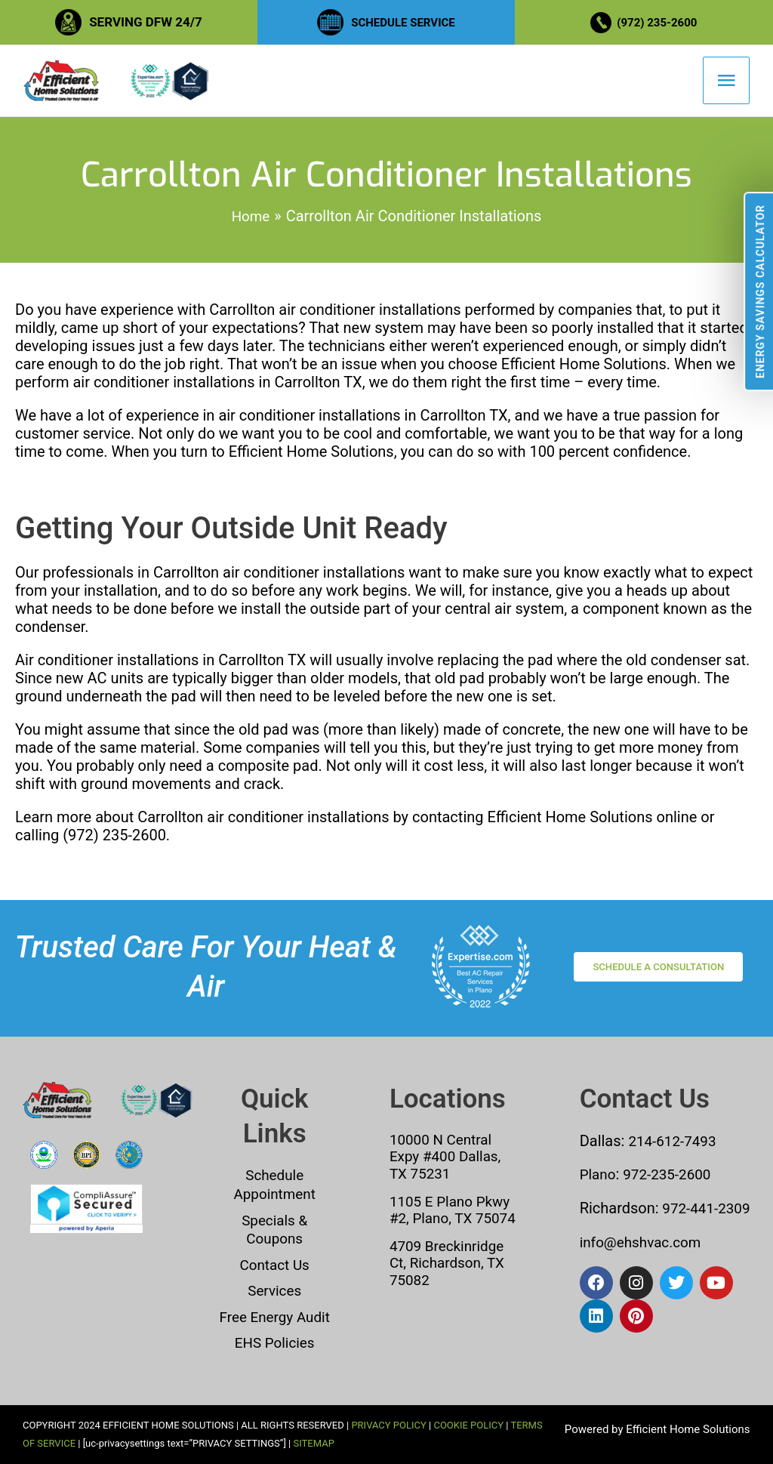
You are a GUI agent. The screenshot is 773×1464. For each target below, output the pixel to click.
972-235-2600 (671, 1178)
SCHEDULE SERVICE (403, 21)
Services (274, 1292)
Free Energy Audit (274, 1317)
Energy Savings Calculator (760, 291)
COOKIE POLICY (468, 1425)
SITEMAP (313, 1443)
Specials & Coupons (274, 1231)
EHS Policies (274, 1343)
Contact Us (275, 1266)
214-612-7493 (674, 1145)
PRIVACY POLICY (388, 1425)
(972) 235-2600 (660, 21)
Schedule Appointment (274, 1188)
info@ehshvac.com (644, 1262)
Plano (599, 1178)
